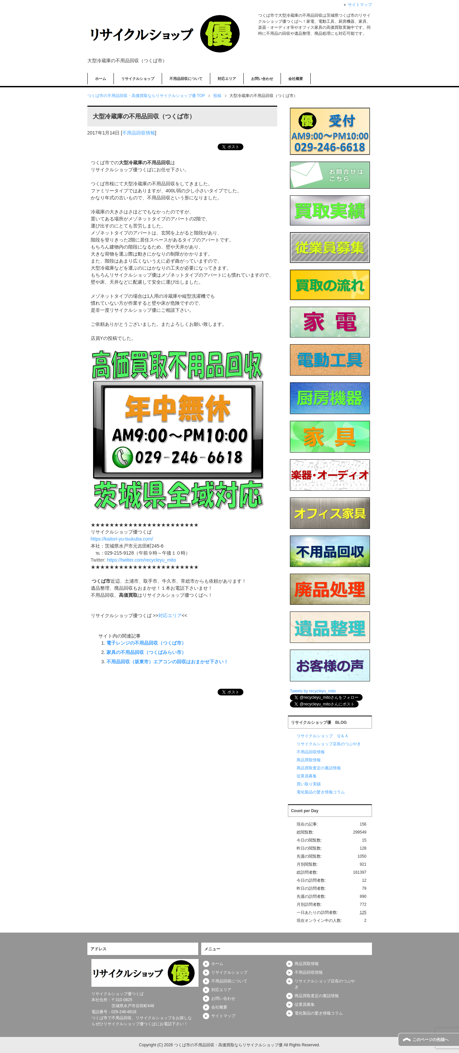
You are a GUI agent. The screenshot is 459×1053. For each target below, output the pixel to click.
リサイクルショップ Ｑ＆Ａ (323, 736)
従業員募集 (307, 776)
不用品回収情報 (138, 132)
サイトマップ (223, 1016)
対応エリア (227, 79)
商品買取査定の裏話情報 (319, 768)
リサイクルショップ (137, 79)
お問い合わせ (262, 79)
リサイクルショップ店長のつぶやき (329, 744)
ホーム (100, 79)
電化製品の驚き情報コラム (321, 792)
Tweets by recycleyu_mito (313, 691)
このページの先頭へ (430, 1039)
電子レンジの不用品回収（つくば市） (146, 643)
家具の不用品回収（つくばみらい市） (146, 652)
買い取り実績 (309, 784)
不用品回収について (186, 79)
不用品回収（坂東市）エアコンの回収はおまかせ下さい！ (167, 661)
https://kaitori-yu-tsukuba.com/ (122, 539)
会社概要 (295, 79)
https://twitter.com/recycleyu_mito (141, 560)
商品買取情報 (309, 760)
